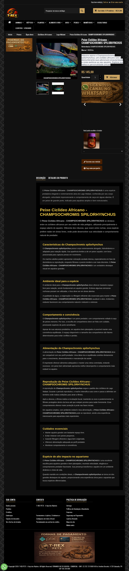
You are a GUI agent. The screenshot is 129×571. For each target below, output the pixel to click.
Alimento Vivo (55, 22)
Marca (84, 50)
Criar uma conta (117, 2)
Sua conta (10, 499)
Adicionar (111, 77)
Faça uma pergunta (92, 168)
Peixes (76, 22)
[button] (85, 103)
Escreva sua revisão (92, 161)
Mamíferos (88, 22)
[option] (102, 103)
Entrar (105, 2)
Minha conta (70, 525)
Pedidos (8, 509)
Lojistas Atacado (71, 518)
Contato (40, 499)
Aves (67, 22)
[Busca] (64, 10)
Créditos (9, 512)
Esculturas (102, 22)
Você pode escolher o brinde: (92, 130)
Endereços (9, 515)
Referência (86, 46)
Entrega (69, 505)
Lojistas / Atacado (23, 28)
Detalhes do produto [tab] (58, 177)
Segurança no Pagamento (74, 515)
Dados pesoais (10, 505)
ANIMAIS (18, 22)
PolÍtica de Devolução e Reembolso (77, 509)
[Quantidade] (95, 77)
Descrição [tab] (40, 177)
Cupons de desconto (12, 518)
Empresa (69, 512)
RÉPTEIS (29, 22)
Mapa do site (70, 522)
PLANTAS (41, 22)
